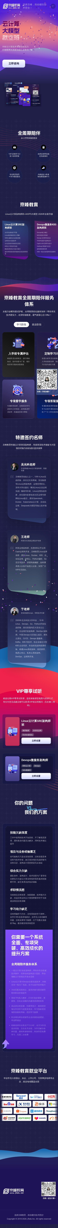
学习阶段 (21, 324)
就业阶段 (36, 324)
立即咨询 (14, 63)
